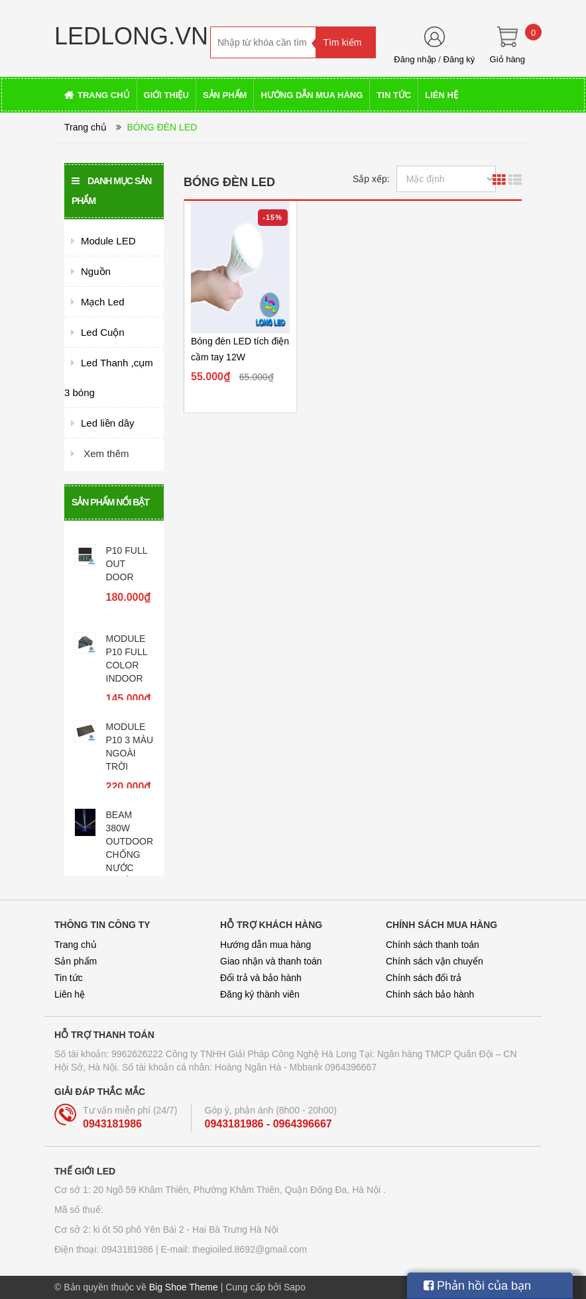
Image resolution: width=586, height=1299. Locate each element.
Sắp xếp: (371, 179)
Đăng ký (459, 59)
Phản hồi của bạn (477, 1285)
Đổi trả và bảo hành (261, 977)
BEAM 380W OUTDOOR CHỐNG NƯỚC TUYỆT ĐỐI (130, 854)
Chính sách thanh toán (432, 944)
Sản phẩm (75, 961)
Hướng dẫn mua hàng (265, 944)
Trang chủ (85, 127)
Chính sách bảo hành (430, 994)
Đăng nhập (415, 59)
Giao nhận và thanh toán (271, 961)
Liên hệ (69, 994)
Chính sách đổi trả (423, 977)
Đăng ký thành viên (260, 994)
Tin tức (68, 977)
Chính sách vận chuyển (434, 961)
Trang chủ (75, 944)
